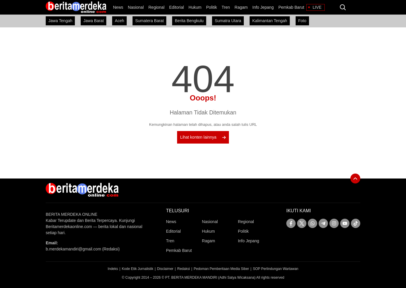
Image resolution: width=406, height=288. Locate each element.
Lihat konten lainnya (203, 137)
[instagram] (334, 223)
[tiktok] (355, 223)
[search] (343, 7)
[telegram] (323, 223)
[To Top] (355, 178)
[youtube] (344, 223)
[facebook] (291, 223)
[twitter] (301, 223)
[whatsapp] (312, 223)
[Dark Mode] (354, 7)
